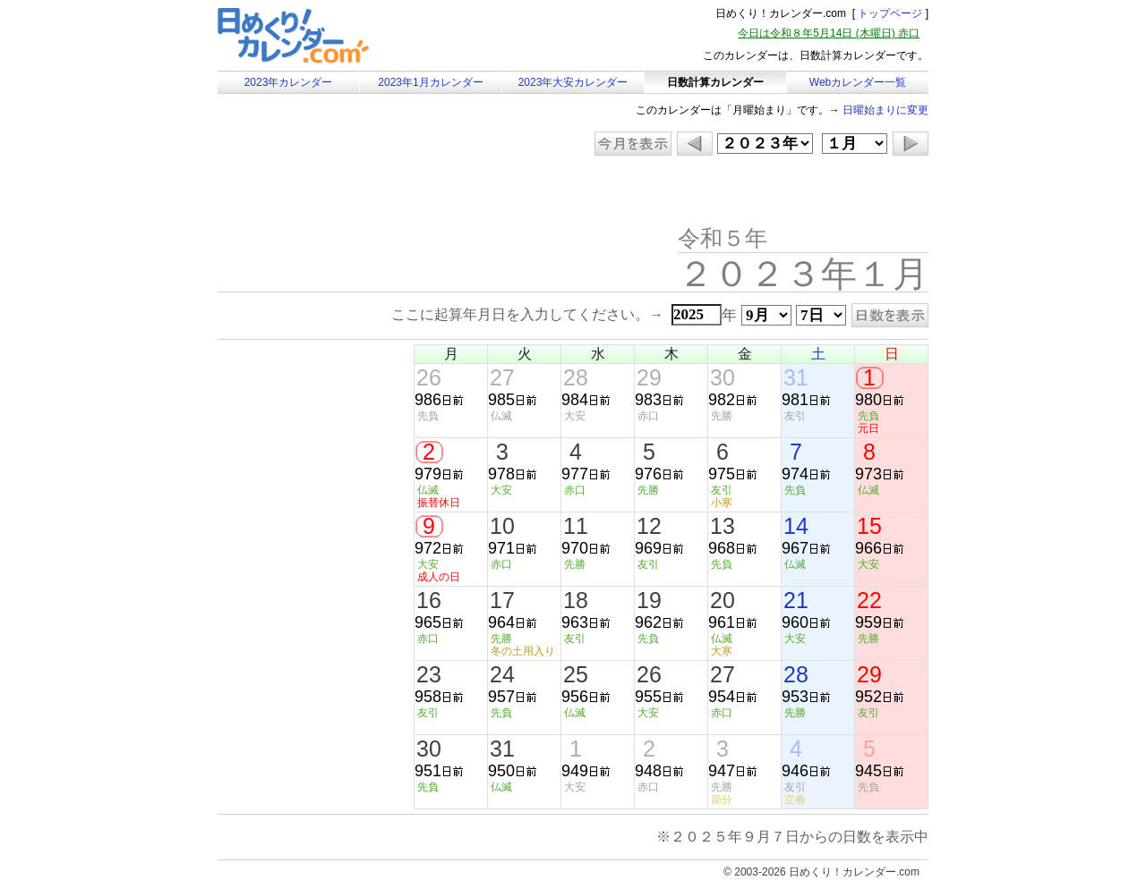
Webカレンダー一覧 (857, 82)
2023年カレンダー (288, 82)
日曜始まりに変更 (885, 110)
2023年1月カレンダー (430, 82)
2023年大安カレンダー (573, 82)
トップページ (890, 13)
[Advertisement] (368, 192)
